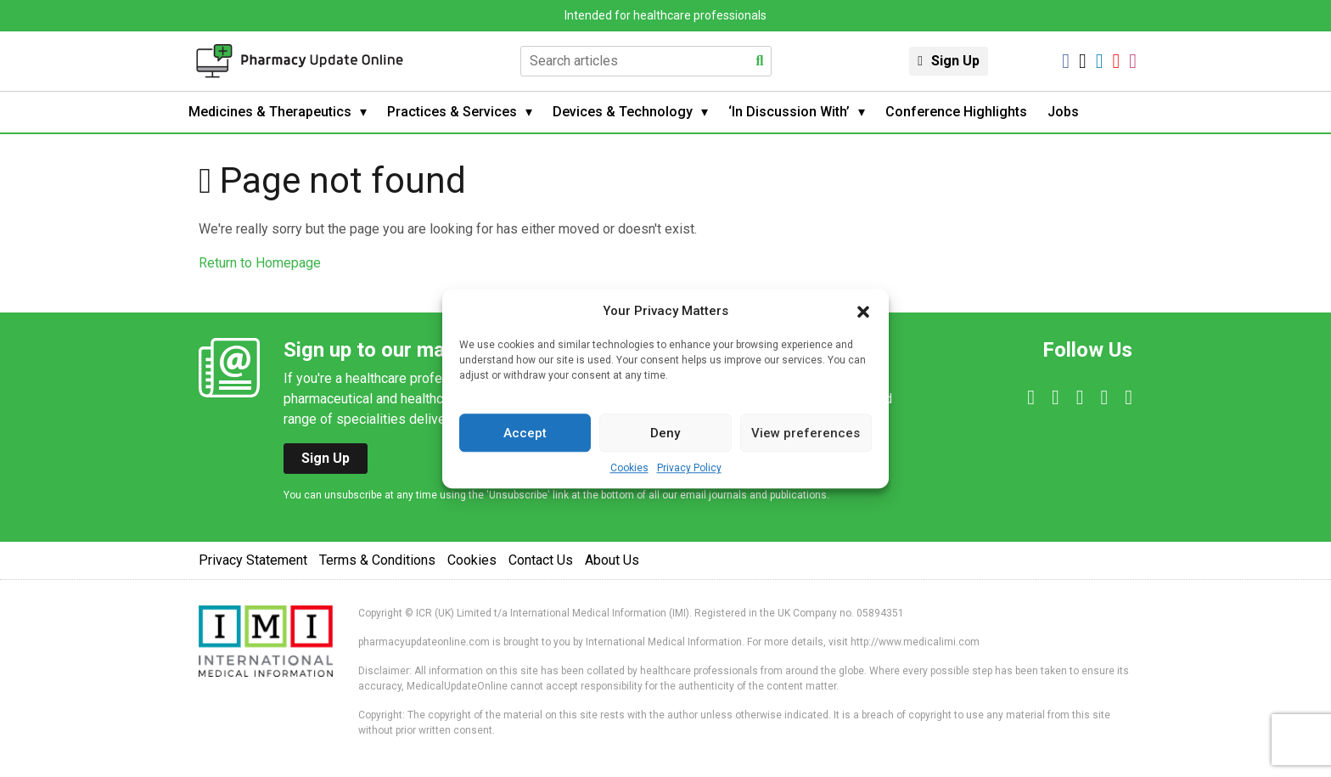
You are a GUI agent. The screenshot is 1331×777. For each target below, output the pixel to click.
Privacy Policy (689, 468)
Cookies (629, 468)
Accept (525, 433)
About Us (612, 560)
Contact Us (540, 560)
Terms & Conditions (377, 560)
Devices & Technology (623, 112)
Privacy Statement (253, 560)
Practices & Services (452, 112)
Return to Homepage (260, 263)
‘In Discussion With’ (789, 112)
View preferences (805, 433)
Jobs (1063, 112)
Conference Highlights (956, 112)
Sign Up (955, 61)
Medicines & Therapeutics (269, 112)
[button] (863, 310)
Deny (665, 433)
